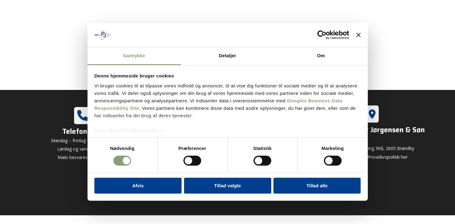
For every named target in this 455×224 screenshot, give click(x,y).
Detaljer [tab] (227, 55)
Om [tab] (321, 55)
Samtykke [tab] (134, 55)
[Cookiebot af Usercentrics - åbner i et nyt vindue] (322, 35)
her (162, 130)
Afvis (138, 185)
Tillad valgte (227, 185)
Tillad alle (317, 185)
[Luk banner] (358, 35)
